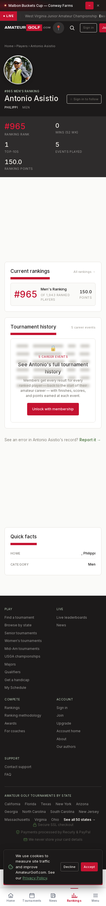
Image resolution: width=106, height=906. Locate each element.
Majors (10, 664)
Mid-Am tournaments (22, 648)
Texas (46, 804)
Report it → (90, 440)
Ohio (55, 819)
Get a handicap (17, 680)
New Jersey (89, 811)
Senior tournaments (21, 633)
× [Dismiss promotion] (98, 5)
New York (64, 804)
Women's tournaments (23, 641)
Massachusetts (17, 819)
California (12, 804)
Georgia (11, 811)
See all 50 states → (80, 819)
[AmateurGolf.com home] (28, 27)
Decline (69, 867)
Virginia (40, 819)
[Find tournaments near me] (58, 28)
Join (60, 715)
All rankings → (84, 272)
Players (22, 46)
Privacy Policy (35, 878)
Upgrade (64, 723)
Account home (69, 731)
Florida (30, 804)
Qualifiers (13, 672)
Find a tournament (19, 617)
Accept (89, 867)
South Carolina (62, 811)
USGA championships (22, 656)
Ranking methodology (23, 715)
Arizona (82, 804)
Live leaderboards (72, 617)
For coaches (15, 731)
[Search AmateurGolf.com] (72, 28)
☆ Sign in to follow (84, 99)
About (61, 739)
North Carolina (34, 811)
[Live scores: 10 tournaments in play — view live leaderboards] (53, 16)
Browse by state (18, 625)
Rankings (12, 708)
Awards (11, 723)
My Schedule (15, 687)
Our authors (66, 746)
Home (9, 46)
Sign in (88, 28)
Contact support (18, 767)
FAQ (8, 774)
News (61, 625)
